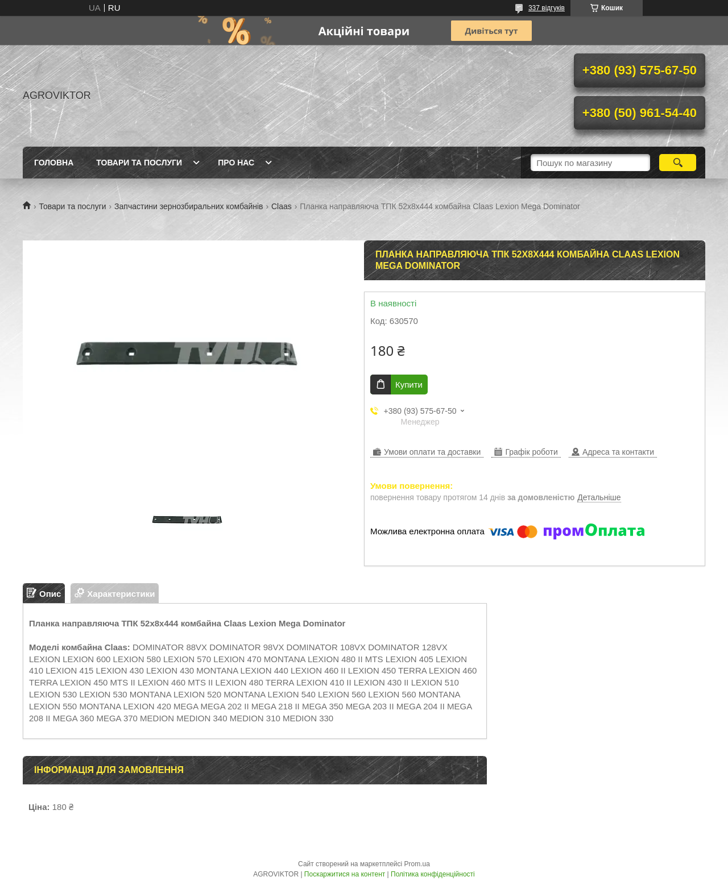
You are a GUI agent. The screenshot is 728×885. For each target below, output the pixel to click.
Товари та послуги (139, 162)
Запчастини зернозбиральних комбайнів (188, 206)
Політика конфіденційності (433, 874)
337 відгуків (546, 8)
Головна (53, 162)
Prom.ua (417, 864)
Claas (281, 206)
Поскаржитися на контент (344, 874)
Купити (409, 384)
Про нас (236, 162)
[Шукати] (677, 162)
